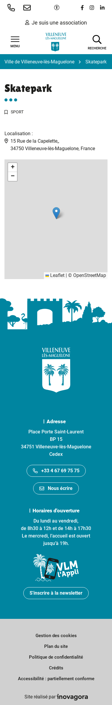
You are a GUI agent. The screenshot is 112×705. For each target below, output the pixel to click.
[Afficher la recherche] (97, 42)
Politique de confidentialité (56, 657)
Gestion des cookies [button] (56, 635)
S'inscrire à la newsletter (56, 593)
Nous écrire (56, 488)
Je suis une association (56, 22)
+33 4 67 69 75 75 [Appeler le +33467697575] (56, 470)
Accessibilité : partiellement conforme (56, 678)
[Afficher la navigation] (14, 42)
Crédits (56, 668)
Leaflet (55, 275)
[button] (12, 7)
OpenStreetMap (89, 275)
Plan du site (56, 646)
